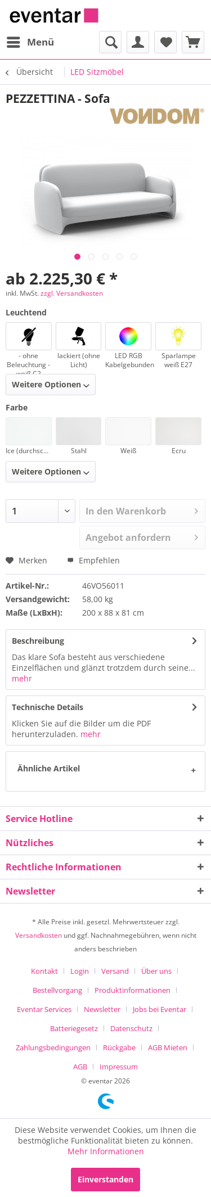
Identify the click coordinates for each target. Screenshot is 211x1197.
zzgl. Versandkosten (72, 293)
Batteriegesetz (74, 1028)
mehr (22, 678)
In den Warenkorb (142, 509)
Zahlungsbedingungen (53, 1047)
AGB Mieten (167, 1047)
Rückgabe (119, 1047)
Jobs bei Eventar (159, 1009)
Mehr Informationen (106, 1151)
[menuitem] (30, 42)
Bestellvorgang (57, 990)
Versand (115, 971)
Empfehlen (93, 560)
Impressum (119, 1067)
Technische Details (47, 707)
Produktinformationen (132, 990)
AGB (80, 1067)
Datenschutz (131, 1028)
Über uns (156, 971)
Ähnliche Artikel (48, 768)
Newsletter (102, 1009)
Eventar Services (44, 1009)
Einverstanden (105, 1179)
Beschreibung (38, 640)
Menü (30, 40)
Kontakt (44, 971)
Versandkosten (38, 935)
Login (79, 971)
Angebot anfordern (142, 536)
